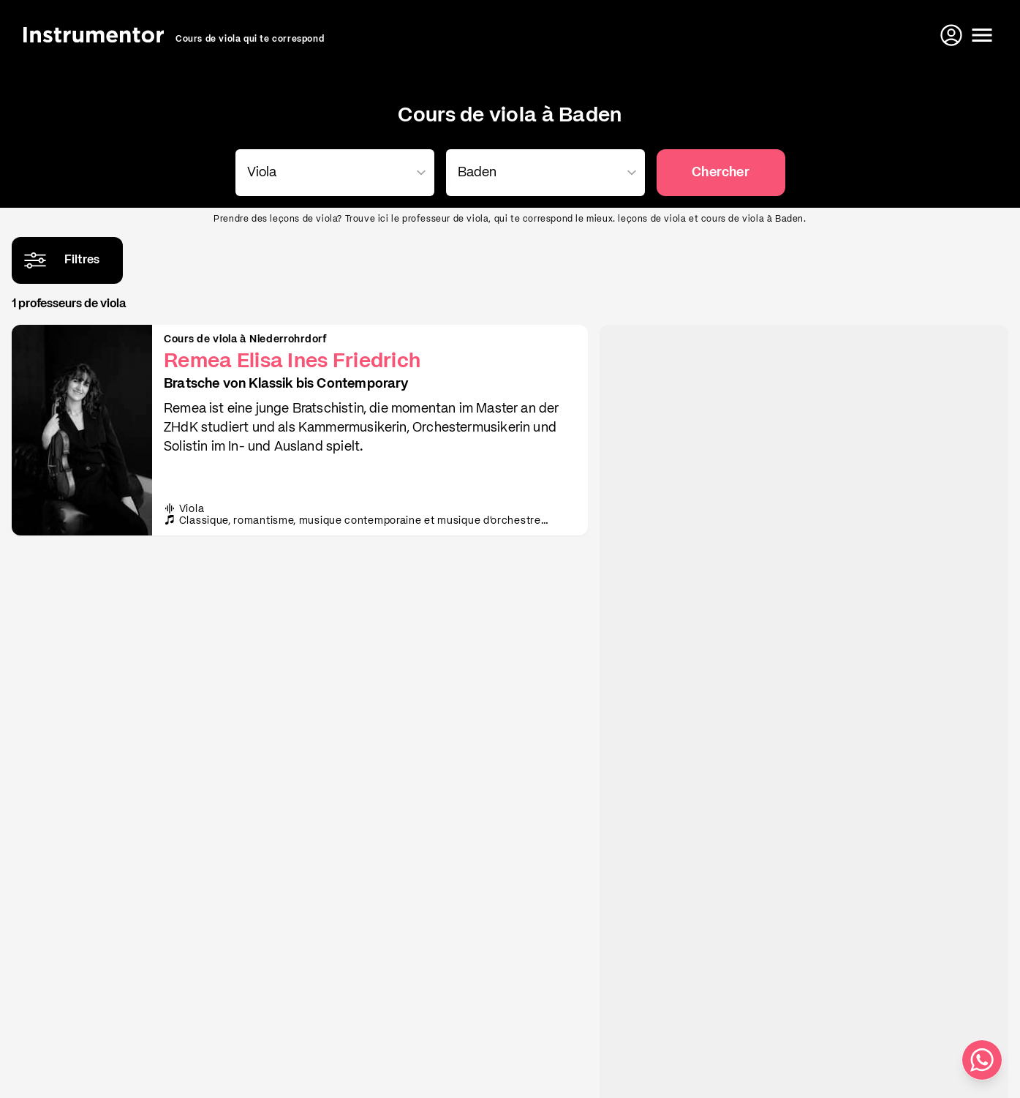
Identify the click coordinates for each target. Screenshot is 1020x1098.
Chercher (720, 172)
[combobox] (332, 172)
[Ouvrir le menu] (982, 35)
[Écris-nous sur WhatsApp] (982, 1059)
